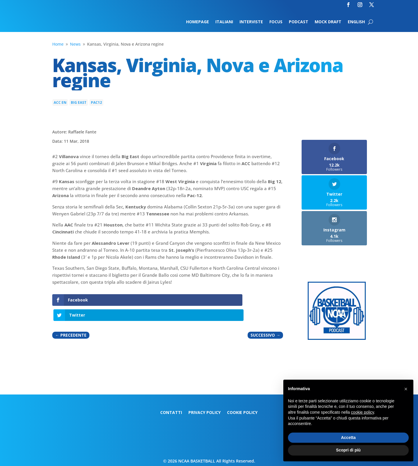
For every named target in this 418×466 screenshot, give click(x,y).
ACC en (60, 102)
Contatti (171, 412)
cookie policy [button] (362, 412)
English (356, 22)
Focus (275, 22)
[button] (405, 389)
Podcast (298, 22)
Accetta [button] (348, 437)
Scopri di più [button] (348, 450)
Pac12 (96, 102)
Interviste (251, 22)
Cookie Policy (242, 412)
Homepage (197, 22)
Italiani (224, 22)
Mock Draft (328, 22)
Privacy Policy (204, 412)
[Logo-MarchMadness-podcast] (337, 338)
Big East (79, 102)
